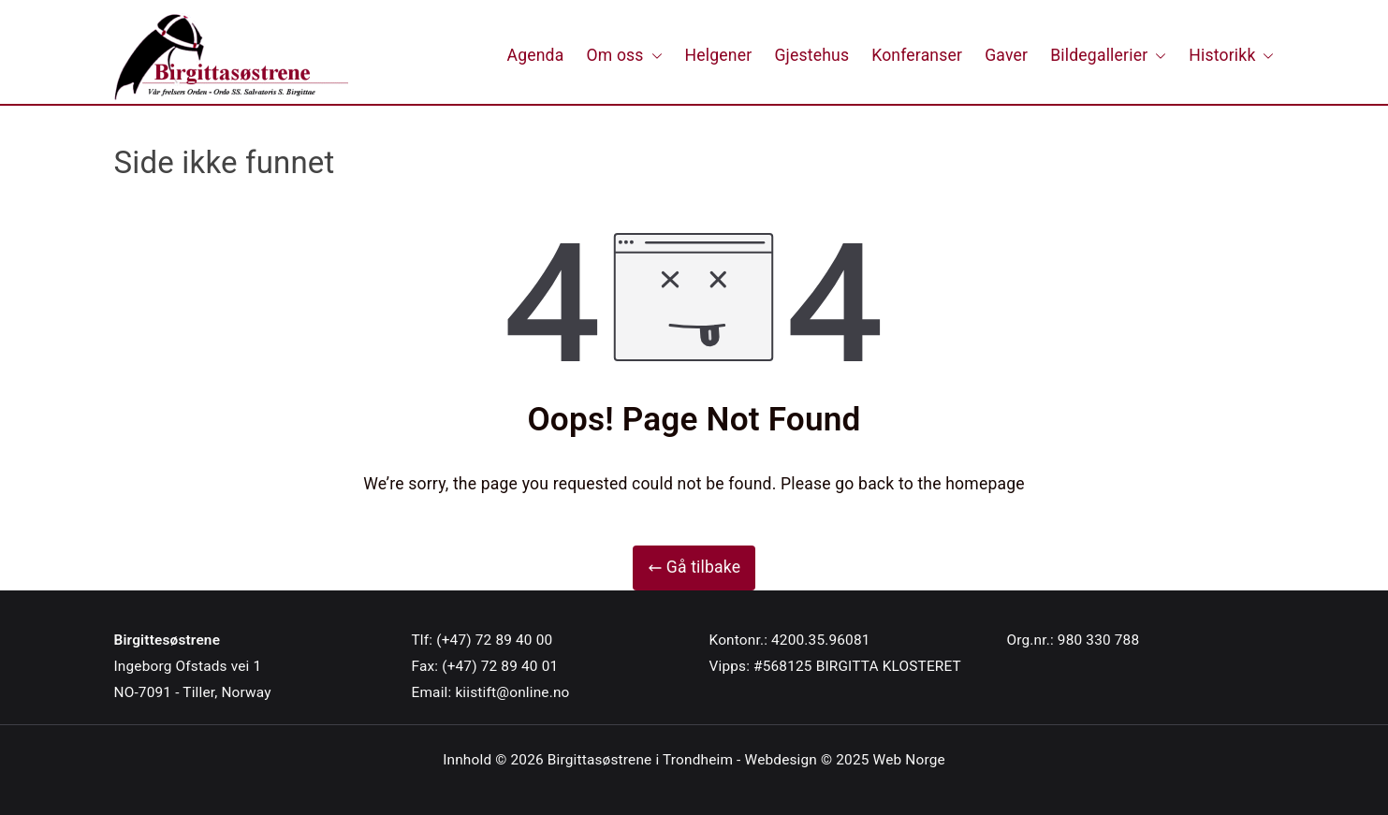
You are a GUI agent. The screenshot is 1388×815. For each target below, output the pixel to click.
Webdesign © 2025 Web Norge (845, 759)
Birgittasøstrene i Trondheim (640, 759)
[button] (653, 56)
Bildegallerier (1108, 56)
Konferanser (916, 55)
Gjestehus (811, 55)
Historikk (1231, 56)
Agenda (535, 55)
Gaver (1006, 55)
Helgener (718, 55)
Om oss (624, 56)
